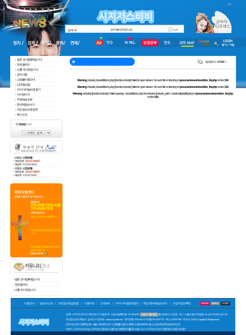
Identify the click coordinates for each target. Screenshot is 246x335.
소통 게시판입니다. (28, 69)
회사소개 (21, 114)
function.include (122, 80)
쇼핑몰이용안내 (25, 79)
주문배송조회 (23, 99)
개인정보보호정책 (26, 109)
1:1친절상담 (22, 84)
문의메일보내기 (25, 104)
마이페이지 (22, 94)
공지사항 (21, 74)
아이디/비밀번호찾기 (27, 89)
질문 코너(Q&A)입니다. (29, 59)
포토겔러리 (23, 64)
